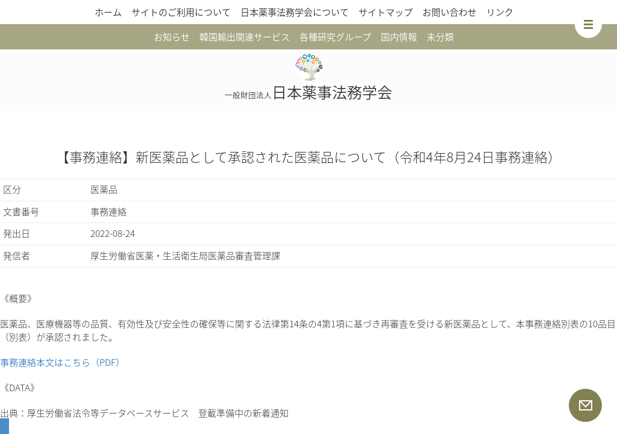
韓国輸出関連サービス (244, 36)
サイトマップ (386, 12)
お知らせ (172, 36)
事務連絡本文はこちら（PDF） (62, 362)
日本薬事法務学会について (294, 12)
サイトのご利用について (181, 12)
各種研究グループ (335, 36)
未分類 (440, 36)
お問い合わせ (449, 12)
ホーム (108, 12)
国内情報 (399, 36)
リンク (499, 12)
